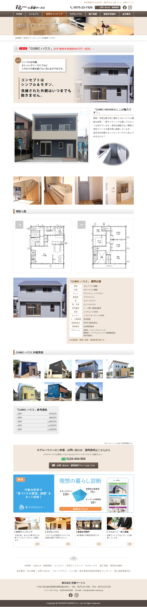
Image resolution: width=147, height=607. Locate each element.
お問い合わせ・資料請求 (109, 8)
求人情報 (31, 571)
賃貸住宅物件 (109, 14)
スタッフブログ (59, 571)
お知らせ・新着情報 (42, 566)
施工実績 (93, 14)
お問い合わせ (44, 571)
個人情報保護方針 (122, 571)
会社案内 (126, 14)
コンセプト (34, 14)
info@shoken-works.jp (93, 591)
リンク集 (73, 571)
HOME (19, 14)
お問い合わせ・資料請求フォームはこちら (76, 466)
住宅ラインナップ (54, 14)
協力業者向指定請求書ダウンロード (95, 571)
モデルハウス (76, 14)
